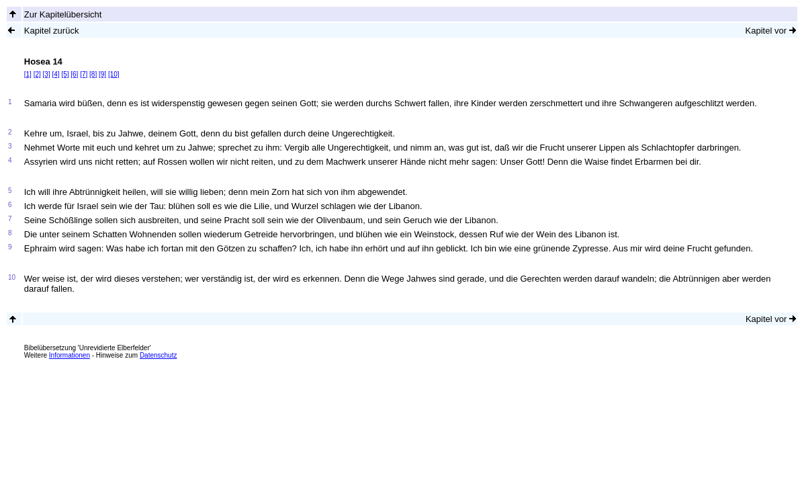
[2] (37, 74)
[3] (46, 74)
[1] (28, 74)
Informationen (69, 355)
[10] (114, 74)
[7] (83, 74)
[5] (65, 74)
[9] (102, 74)
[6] (74, 74)
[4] (55, 74)
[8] (93, 74)
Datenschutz (158, 355)
